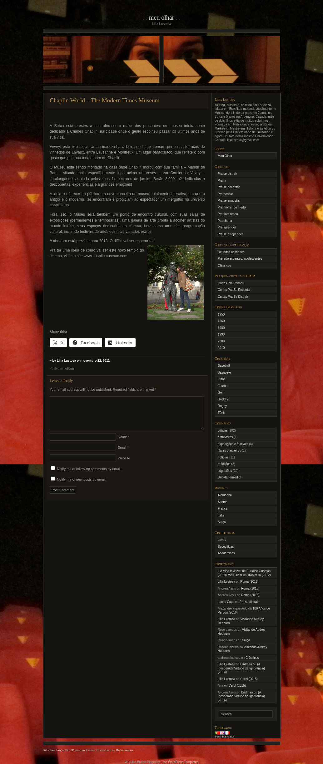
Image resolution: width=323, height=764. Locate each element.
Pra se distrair (227, 173)
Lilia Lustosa (226, 581)
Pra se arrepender (230, 234)
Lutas (221, 379)
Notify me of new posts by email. (81, 487)
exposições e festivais (233, 444)
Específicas (226, 546)
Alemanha (225, 495)
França (222, 508)
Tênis (221, 412)
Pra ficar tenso (228, 214)
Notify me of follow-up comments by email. (89, 476)
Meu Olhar (161, 17)
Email (123, 455)
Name (123, 444)
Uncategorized (228, 477)
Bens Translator (224, 736)
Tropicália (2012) (259, 575)
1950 (221, 314)
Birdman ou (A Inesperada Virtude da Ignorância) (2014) (241, 668)
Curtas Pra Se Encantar (234, 289)
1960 (221, 321)
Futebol (223, 386)
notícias (68, 368)
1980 (221, 328)
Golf (220, 392)
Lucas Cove (226, 602)
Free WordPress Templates (179, 762)
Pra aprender (227, 227)
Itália (221, 515)
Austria (222, 502)
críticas (223, 430)
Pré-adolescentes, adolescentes (240, 258)
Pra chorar (225, 221)
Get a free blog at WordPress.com (64, 750)
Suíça (222, 522)
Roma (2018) (249, 581)
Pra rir (222, 180)
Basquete (224, 372)
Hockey (223, 399)
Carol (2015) (249, 679)
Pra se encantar (229, 187)
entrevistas (225, 437)
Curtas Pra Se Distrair (233, 296)
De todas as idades (231, 252)
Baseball (224, 365)
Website (124, 466)
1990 (221, 334)
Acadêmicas (226, 553)
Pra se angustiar (229, 200)
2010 (221, 348)
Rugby (222, 406)
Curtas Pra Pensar (230, 283)
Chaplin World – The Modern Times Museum (105, 100)
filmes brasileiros (229, 450)
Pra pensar (225, 194)
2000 (221, 341)
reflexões (224, 464)
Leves (222, 539)
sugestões (225, 471)
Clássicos (224, 265)
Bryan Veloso (124, 750)
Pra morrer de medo (232, 207)
